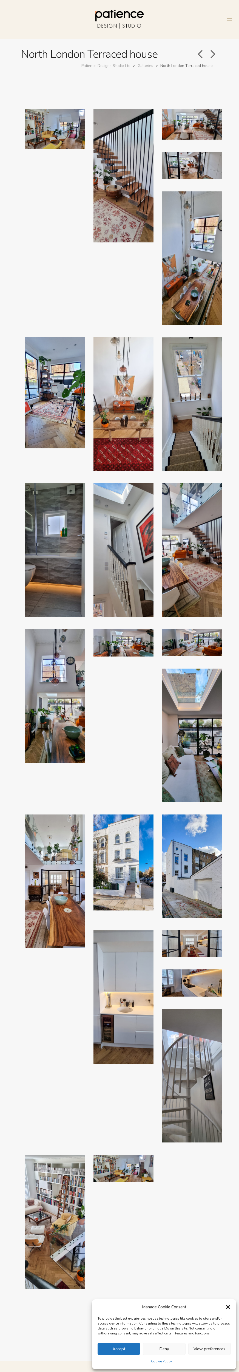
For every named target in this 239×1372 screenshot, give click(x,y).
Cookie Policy (161, 1361)
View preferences (209, 1349)
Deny (164, 1349)
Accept (119, 1349)
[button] (228, 1307)
